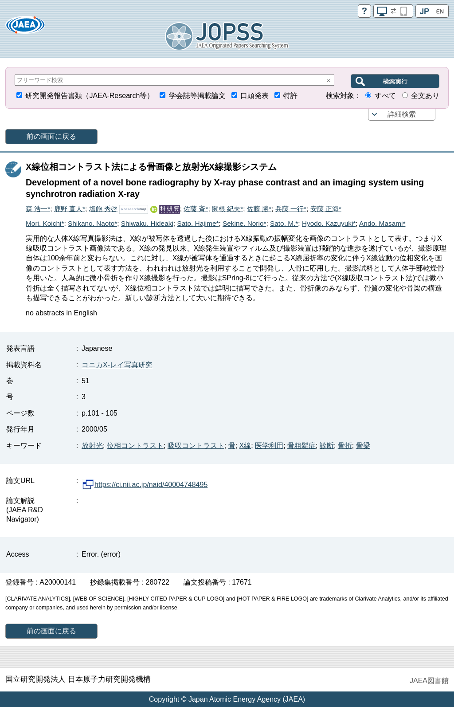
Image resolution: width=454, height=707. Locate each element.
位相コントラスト (135, 445)
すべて (385, 95)
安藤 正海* (325, 208)
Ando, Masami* (382, 223)
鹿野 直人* (69, 208)
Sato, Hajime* (198, 223)
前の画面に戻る (51, 136)
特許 (290, 95)
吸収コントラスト (196, 445)
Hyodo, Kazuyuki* (329, 223)
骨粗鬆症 (301, 445)
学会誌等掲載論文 (197, 95)
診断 (327, 445)
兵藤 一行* (290, 208)
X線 (245, 445)
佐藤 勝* (259, 208)
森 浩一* (38, 208)
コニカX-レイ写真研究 (117, 365)
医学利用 (269, 445)
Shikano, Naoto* (92, 223)
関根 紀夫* (227, 208)
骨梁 (363, 445)
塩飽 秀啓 (103, 208)
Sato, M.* (284, 223)
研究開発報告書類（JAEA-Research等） (89, 95)
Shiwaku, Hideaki (147, 223)
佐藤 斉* (196, 208)
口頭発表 (254, 95)
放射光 (92, 445)
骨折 (345, 445)
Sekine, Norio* (244, 223)
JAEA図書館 (429, 680)
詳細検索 (401, 114)
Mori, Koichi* (45, 223)
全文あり (425, 95)
